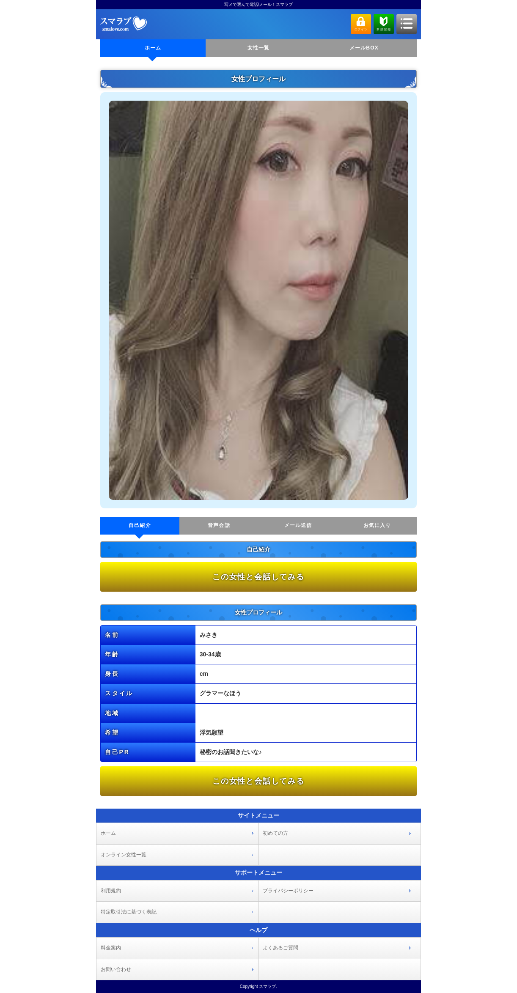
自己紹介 (140, 525)
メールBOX (364, 48)
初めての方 (275, 833)
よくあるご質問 (280, 948)
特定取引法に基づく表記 (129, 912)
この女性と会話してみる (258, 577)
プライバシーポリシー (288, 891)
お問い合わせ (116, 969)
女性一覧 (259, 48)
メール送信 (298, 525)
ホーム (153, 48)
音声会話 (219, 525)
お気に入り (377, 525)
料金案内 (111, 948)
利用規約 (111, 891)
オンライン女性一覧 (123, 855)
